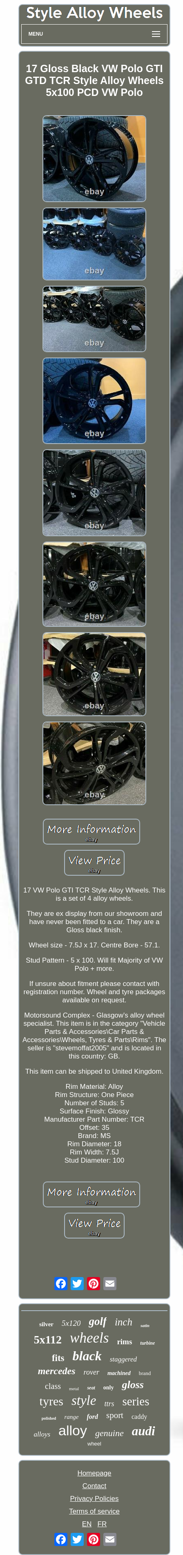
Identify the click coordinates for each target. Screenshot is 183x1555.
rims (124, 1341)
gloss (132, 1385)
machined (119, 1373)
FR (102, 1524)
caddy (139, 1416)
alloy (72, 1430)
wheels (89, 1338)
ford (92, 1416)
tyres (51, 1401)
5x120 (71, 1323)
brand (145, 1373)
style (83, 1400)
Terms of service (94, 1511)
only (108, 1387)
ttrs (109, 1404)
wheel (94, 1444)
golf (98, 1321)
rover (91, 1372)
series (135, 1401)
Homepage (94, 1473)
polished (49, 1418)
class (53, 1386)
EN (87, 1524)
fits (58, 1358)
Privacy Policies (94, 1499)
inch (123, 1321)
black (87, 1355)
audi (143, 1431)
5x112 (48, 1339)
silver (46, 1324)
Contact (95, 1486)
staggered (123, 1359)
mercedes (57, 1371)
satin (145, 1325)
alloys (41, 1434)
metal (74, 1388)
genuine (109, 1433)
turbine (147, 1343)
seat (91, 1388)
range (71, 1417)
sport (114, 1415)
